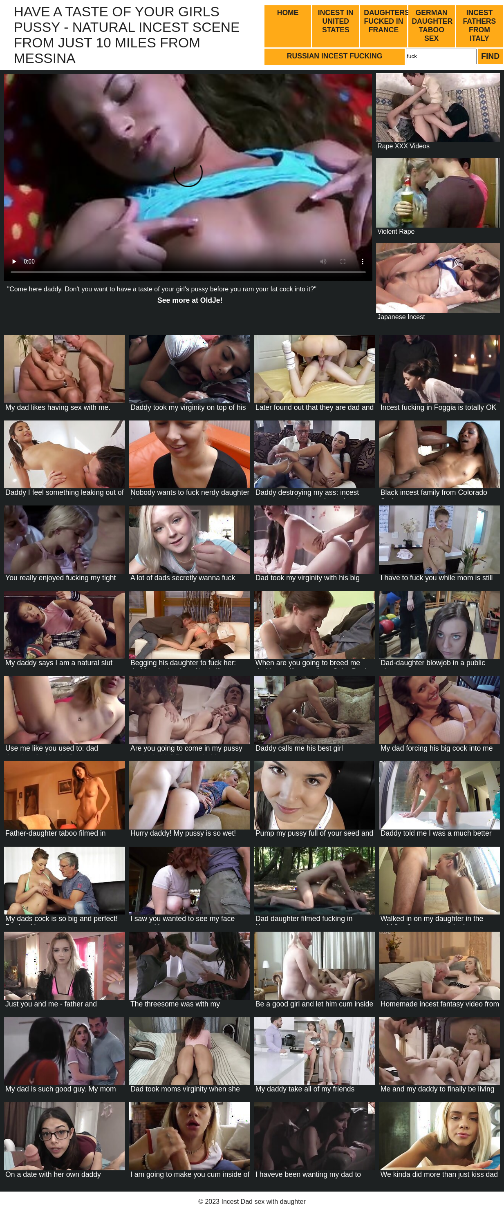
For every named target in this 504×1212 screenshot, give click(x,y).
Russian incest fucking (335, 56)
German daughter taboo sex (432, 25)
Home (288, 13)
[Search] (441, 56)
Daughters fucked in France (386, 21)
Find (490, 55)
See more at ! (189, 300)
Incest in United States (336, 21)
